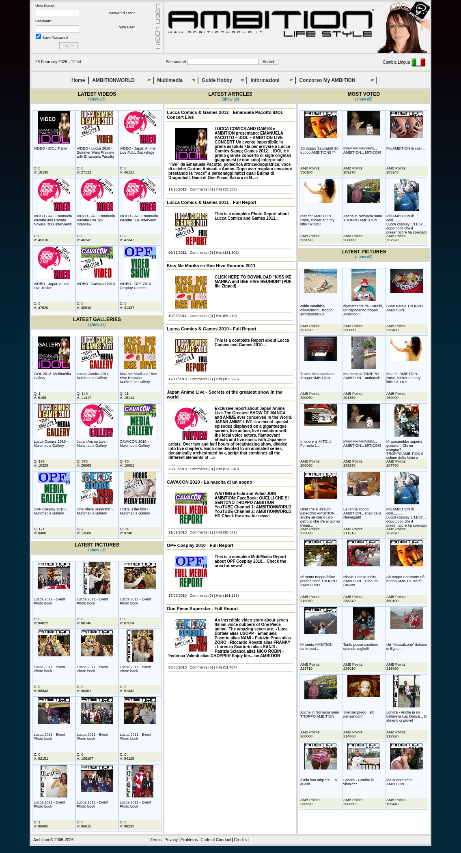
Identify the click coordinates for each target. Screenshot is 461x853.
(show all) (97, 99)
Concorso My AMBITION (327, 80)
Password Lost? (122, 13)
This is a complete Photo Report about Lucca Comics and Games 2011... (252, 216)
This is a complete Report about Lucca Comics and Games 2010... (252, 342)
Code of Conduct (215, 840)
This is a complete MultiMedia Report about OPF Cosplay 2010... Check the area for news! (250, 561)
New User (126, 27)
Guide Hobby (217, 80)
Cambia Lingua (404, 62)
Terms (156, 840)
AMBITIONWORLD (113, 80)
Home (78, 80)
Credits (240, 840)
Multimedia (170, 80)
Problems (189, 840)
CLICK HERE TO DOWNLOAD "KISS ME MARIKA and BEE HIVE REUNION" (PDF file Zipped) (253, 281)
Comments (198, 189)
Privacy (171, 840)
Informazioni (264, 80)
